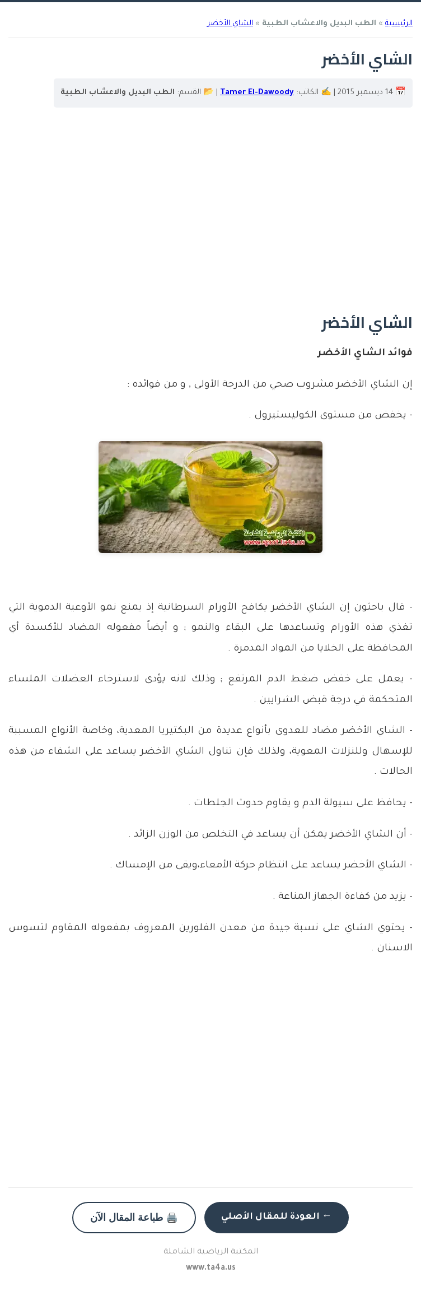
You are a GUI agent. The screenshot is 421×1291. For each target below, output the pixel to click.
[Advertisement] (210, 216)
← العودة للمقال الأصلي (276, 1217)
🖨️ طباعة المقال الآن (134, 1217)
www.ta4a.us (211, 1268)
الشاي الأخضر (230, 24)
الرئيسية (399, 24)
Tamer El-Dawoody (257, 93)
